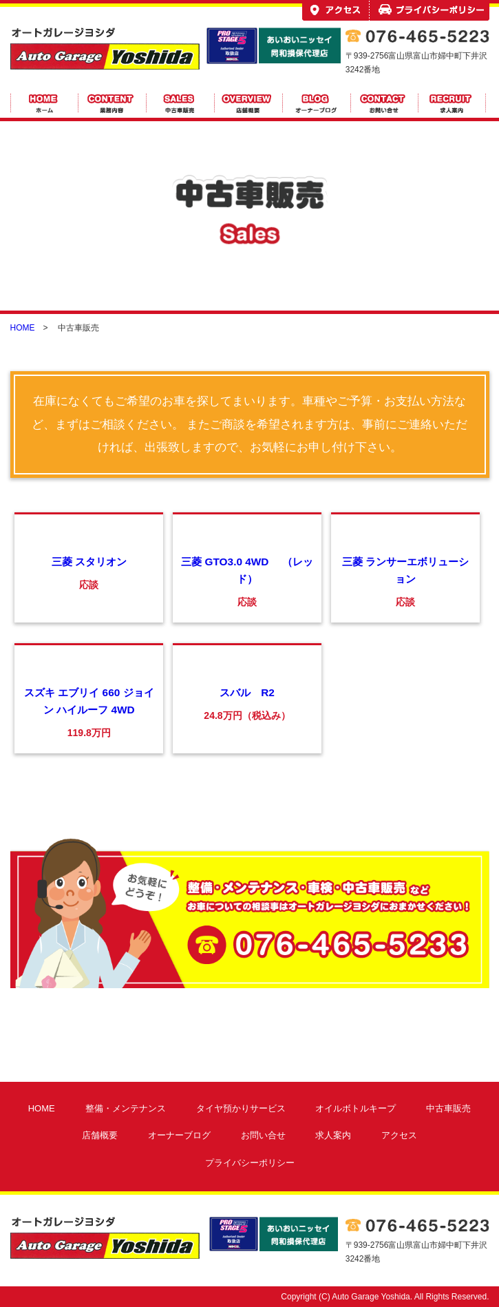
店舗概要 (100, 1135)
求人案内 (333, 1135)
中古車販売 (448, 1108)
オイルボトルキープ (355, 1108)
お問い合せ (263, 1135)
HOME (22, 328)
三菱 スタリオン (89, 561)
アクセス (399, 1135)
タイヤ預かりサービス (241, 1108)
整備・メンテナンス (125, 1108)
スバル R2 (247, 692)
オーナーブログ (179, 1135)
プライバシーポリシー (250, 1163)
